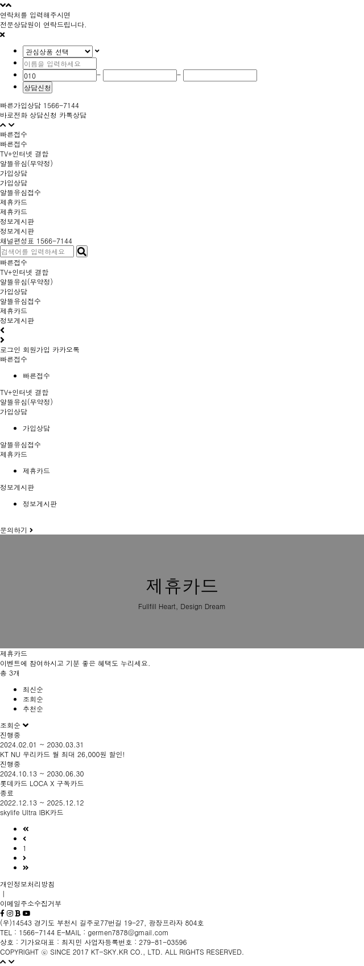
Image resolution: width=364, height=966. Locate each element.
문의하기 (16, 530)
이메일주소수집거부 (30, 903)
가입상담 (13, 182)
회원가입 (36, 349)
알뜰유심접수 (20, 301)
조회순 (33, 699)
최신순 (33, 689)
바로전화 (13, 115)
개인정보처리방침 (27, 884)
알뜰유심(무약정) (26, 281)
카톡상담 (72, 115)
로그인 (10, 349)
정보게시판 (17, 231)
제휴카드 (13, 211)
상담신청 (37, 87)
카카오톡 (66, 349)
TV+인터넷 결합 (24, 272)
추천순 (33, 708)
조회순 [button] (11, 725)
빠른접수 (13, 144)
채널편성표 (17, 240)
